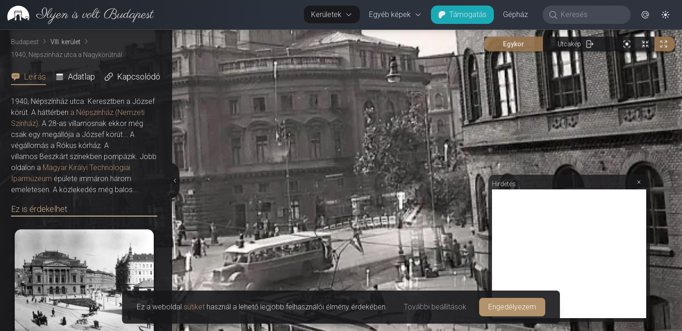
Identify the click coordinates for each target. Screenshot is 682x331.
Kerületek (331, 14)
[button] (645, 15)
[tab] (31, 76)
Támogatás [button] (462, 14)
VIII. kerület (65, 42)
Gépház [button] (515, 14)
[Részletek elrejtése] (175, 180)
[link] (77, 15)
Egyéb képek (395, 14)
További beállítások (435, 306)
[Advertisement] (569, 253)
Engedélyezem (512, 306)
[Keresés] (591, 14)
